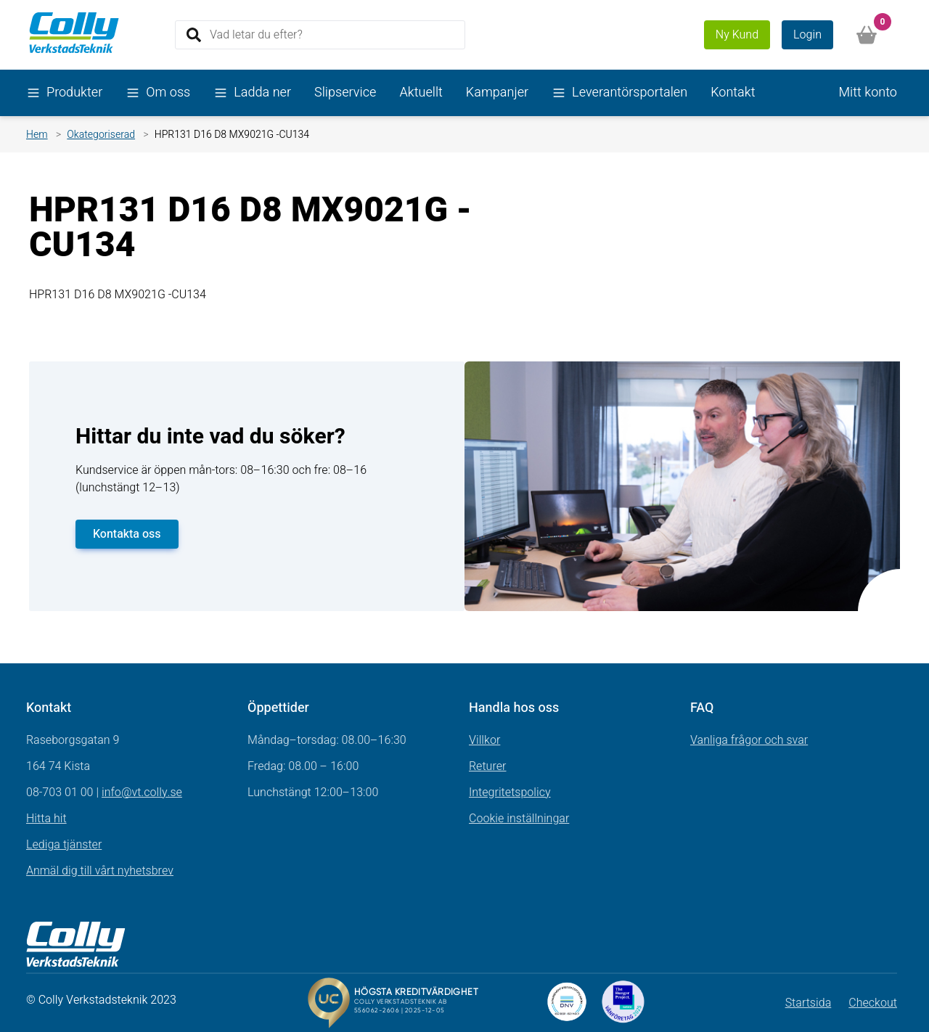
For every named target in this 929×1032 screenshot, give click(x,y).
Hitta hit (46, 818)
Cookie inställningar (519, 818)
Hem (37, 134)
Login (807, 35)
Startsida (808, 1003)
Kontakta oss (127, 534)
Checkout (872, 1003)
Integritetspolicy (510, 792)
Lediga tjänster (64, 844)
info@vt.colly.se (142, 792)
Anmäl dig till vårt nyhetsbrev (99, 871)
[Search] (320, 34)
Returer (488, 766)
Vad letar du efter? (256, 34)
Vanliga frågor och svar (749, 740)
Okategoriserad (101, 134)
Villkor (484, 740)
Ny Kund (737, 35)
